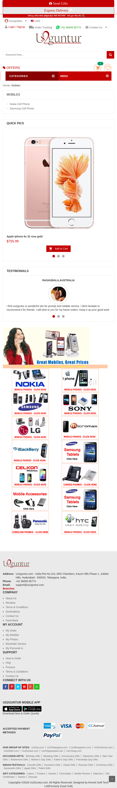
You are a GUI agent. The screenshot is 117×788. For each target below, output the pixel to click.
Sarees (21, 776)
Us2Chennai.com (103, 747)
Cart (97, 67)
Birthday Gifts (33, 756)
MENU (64, 76)
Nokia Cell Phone (20, 104)
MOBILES (13, 94)
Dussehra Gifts (52, 765)
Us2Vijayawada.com (52, 751)
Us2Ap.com (38, 747)
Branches (9, 588)
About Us (11, 598)
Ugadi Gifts (30, 768)
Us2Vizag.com (74, 751)
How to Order (13, 658)
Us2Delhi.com (11, 751)
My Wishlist (12, 634)
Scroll (112, 779)
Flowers (41, 773)
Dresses (32, 776)
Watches (97, 773)
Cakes (30, 773)
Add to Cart (61, 248)
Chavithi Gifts (34, 765)
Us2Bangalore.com (80, 747)
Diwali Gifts (69, 765)
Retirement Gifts (19, 759)
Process (10, 667)
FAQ (8, 662)
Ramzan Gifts (85, 765)
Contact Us (12, 616)
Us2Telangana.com (57, 747)
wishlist (107, 67)
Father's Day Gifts (63, 759)
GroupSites (13, 21)
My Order (11, 630)
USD (35, 21)
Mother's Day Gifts (41, 759)
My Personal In (14, 648)
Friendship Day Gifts (87, 759)
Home (6, 85)
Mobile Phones (82, 773)
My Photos (12, 639)
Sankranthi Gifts (12, 768)
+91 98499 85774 (68, 27)
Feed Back (12, 620)
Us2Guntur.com (30, 751)
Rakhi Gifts (45, 768)
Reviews (11, 602)
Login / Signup (15, 27)
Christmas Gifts (104, 765)
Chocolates (65, 773)
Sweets (52, 773)
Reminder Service (16, 643)
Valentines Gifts (91, 756)
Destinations (13, 611)
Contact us (93, 27)
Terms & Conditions (17, 607)
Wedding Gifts (50, 756)
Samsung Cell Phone (22, 108)
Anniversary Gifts (70, 756)
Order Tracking (40, 27)
